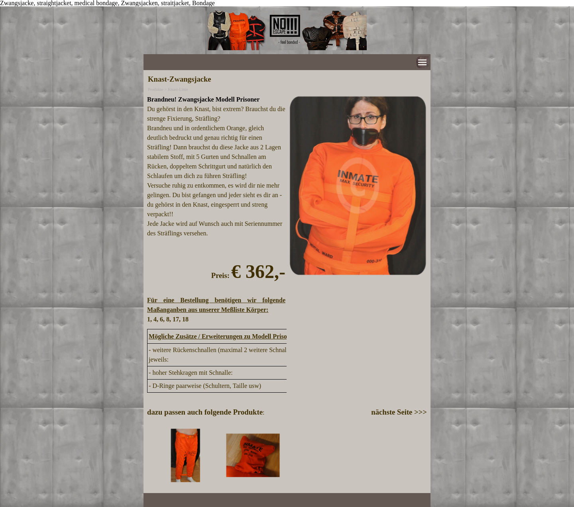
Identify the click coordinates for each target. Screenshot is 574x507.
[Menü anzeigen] (422, 62)
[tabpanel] (216, 209)
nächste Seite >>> (399, 412)
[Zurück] (150, 455)
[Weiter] (423, 455)
